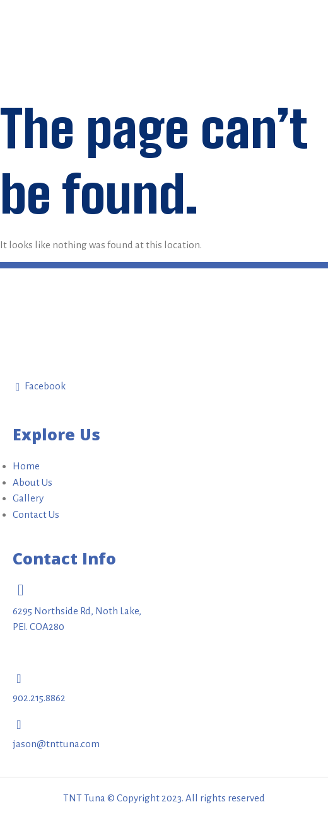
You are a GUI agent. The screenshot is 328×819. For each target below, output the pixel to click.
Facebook (41, 386)
